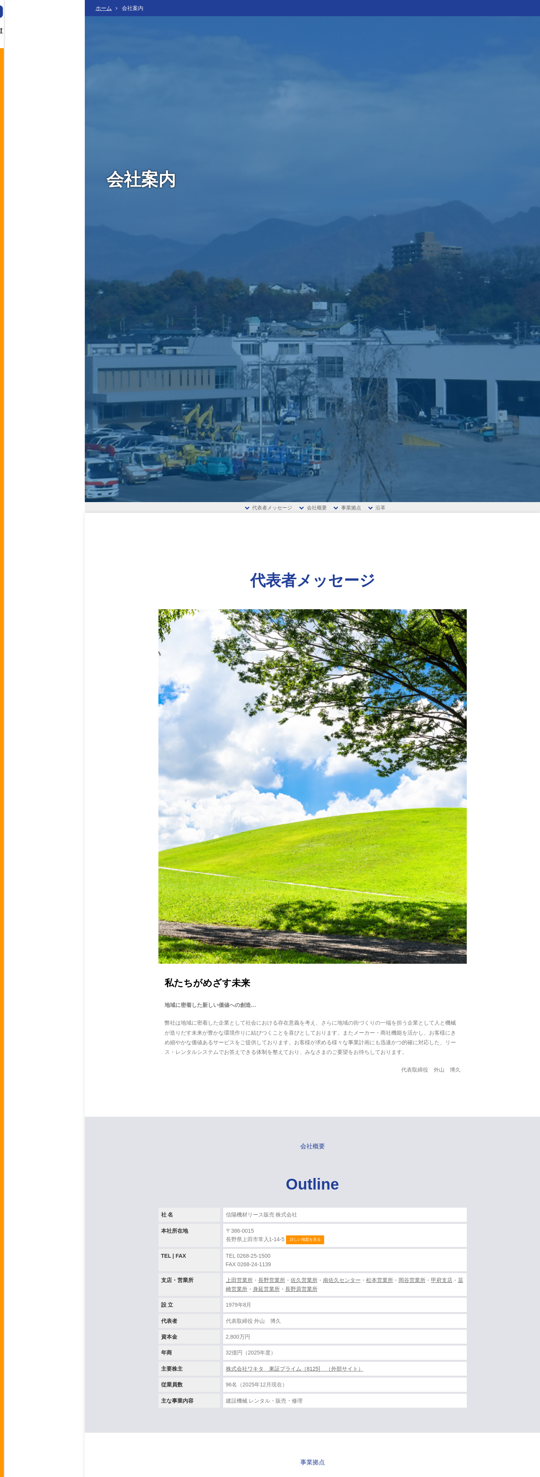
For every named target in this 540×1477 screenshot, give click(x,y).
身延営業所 (266, 1293)
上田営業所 (239, 1285)
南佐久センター (342, 1285)
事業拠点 (347, 509)
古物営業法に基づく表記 (33, 200)
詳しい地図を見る (305, 1244)
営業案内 (44, 98)
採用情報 (44, 133)
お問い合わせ (24, 150)
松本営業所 (379, 1285)
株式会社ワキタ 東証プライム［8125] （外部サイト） (294, 1373)
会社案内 (44, 81)
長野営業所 (271, 1285)
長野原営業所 (301, 1293)
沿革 (376, 509)
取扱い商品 (44, 116)
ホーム (104, 8)
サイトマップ (23, 210)
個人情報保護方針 (27, 189)
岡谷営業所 (412, 1285)
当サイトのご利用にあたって (38, 178)
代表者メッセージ (268, 509)
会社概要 (312, 509)
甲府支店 (442, 1285)
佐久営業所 (304, 1285)
